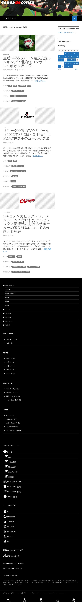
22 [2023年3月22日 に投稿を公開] (65, 63)
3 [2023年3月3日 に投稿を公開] (71, 54)
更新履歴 (6, 325)
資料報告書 (22, 85)
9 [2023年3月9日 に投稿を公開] (68, 57)
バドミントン (10, 366)
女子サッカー (10, 362)
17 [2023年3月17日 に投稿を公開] (71, 60)
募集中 (7, 305)
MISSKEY (8, 537)
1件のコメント (21, 70)
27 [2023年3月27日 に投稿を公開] (59, 66)
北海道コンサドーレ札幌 (19, 101)
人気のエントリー (12, 419)
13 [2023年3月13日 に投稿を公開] (59, 60)
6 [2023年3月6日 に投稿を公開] (59, 57)
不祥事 (19, 256)
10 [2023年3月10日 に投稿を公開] (71, 57)
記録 (15, 85)
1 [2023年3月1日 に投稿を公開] (65, 54)
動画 (10, 161)
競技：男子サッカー (18, 90)
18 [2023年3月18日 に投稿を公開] (74, 60)
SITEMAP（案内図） (12, 556)
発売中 (7, 297)
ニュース (6, 309)
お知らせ (7, 289)
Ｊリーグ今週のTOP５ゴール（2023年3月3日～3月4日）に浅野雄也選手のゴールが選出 (27, 134)
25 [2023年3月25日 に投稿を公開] (74, 63)
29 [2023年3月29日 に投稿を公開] (65, 66)
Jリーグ (13, 181)
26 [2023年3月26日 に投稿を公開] (77, 63)
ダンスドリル (10, 373)
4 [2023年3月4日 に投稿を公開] (74, 54)
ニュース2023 (7, 127)
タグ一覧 (9, 343)
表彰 (29, 85)
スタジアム (12, 256)
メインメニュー (79, 18)
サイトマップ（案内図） (14, 430)
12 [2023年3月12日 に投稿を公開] (77, 57)
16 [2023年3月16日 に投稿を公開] (68, 60)
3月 (71, 33)
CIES (12, 96)
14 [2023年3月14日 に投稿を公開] (62, 60)
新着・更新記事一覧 (13, 423)
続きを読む (40, 81)
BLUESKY (8, 527)
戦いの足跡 (7, 317)
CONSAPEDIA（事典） (13, 482)
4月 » (76, 69)
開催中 (7, 301)
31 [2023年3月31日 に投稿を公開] (71, 66)
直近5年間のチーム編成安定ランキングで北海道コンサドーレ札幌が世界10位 (27, 62)
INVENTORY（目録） (12, 492)
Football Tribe (21, 96)
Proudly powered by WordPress (38, 593)
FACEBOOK (9, 517)
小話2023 (6, 54)
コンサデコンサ (10, 18)
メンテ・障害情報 (12, 426)
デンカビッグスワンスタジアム (21, 272)
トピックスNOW (8, 285)
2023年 (66, 33)
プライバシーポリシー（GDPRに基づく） (15, 593)
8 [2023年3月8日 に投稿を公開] (65, 57)
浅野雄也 (15, 176)
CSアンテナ (10, 415)
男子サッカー (10, 358)
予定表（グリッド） (13, 389)
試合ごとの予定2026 (13, 396)
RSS (6, 542)
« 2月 (60, 69)
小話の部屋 (7, 313)
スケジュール (7, 321)
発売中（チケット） (11, 293)
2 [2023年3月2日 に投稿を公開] (68, 54)
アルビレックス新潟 (34, 266)
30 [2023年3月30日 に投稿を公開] (68, 66)
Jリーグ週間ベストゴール (18, 171)
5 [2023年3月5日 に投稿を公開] (77, 54)
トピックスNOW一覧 (13, 400)
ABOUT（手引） (10, 497)
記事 (10, 85)
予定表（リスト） (12, 392)
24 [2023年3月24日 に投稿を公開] (71, 63)
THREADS (8, 522)
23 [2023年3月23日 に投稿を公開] (68, 63)
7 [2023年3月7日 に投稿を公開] (62, 57)
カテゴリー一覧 (11, 339)
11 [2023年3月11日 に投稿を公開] (74, 57)
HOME (60, 33)
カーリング (10, 369)
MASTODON (9, 532)
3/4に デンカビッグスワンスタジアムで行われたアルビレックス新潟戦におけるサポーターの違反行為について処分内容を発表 (26, 224)
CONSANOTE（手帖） (12, 487)
